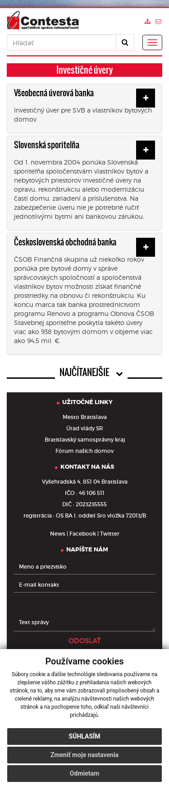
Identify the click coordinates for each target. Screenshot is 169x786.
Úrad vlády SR (84, 428)
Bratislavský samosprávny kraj (85, 439)
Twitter (109, 533)
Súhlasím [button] (84, 736)
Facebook (82, 533)
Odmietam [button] (84, 773)
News (57, 533)
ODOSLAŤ (85, 640)
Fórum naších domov (84, 450)
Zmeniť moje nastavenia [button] (84, 754)
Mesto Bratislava (85, 417)
